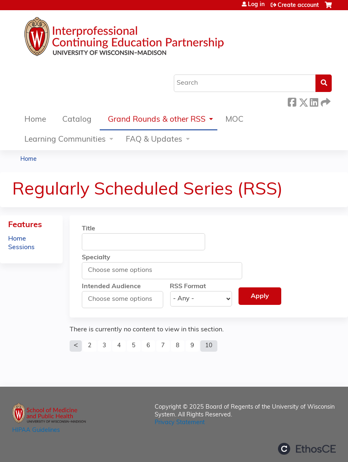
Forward (325, 101)
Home (35, 120)
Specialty (96, 257)
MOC (234, 120)
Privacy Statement (180, 423)
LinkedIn (314, 101)
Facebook (292, 101)
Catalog (77, 120)
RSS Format (188, 286)
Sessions (21, 247)
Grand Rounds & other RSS (157, 120)
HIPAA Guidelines (36, 430)
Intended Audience (111, 286)
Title (88, 229)
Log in (256, 5)
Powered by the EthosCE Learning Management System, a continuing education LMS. (307, 449)
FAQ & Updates (154, 140)
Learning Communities (65, 140)
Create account (298, 5)
